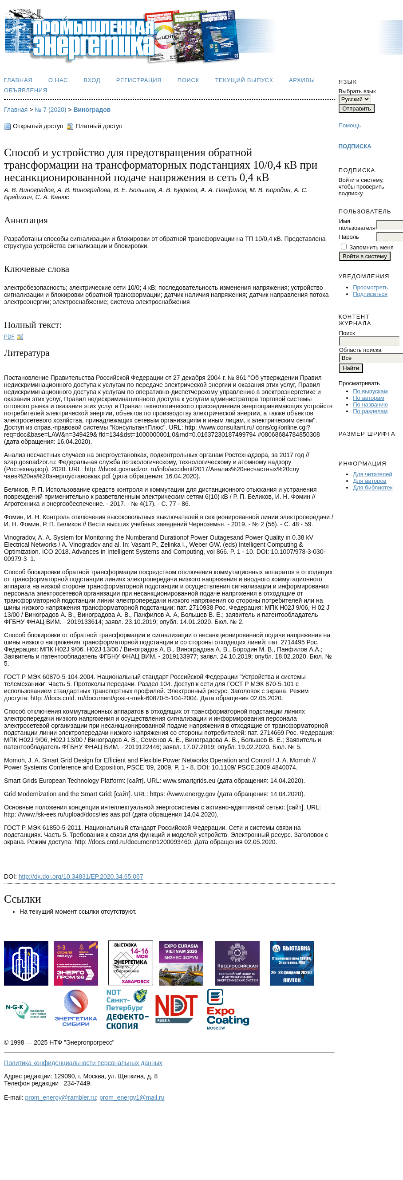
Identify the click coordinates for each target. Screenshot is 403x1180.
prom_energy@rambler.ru (60, 1097)
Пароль (349, 236)
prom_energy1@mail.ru (132, 1097)
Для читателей (372, 474)
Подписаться (370, 294)
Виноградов (92, 109)
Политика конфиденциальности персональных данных (83, 1062)
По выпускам (370, 391)
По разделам (370, 411)
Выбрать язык (357, 91)
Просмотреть (370, 287)
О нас (58, 80)
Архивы (302, 80)
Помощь (350, 125)
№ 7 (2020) (50, 109)
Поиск (188, 80)
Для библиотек (372, 487)
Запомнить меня (371, 247)
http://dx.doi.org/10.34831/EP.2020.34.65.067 (81, 876)
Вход (92, 80)
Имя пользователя (357, 224)
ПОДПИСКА (355, 146)
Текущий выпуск (244, 80)
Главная (18, 80)
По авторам (368, 398)
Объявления (25, 90)
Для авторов (369, 481)
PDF (9, 337)
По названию (370, 404)
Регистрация (139, 80)
